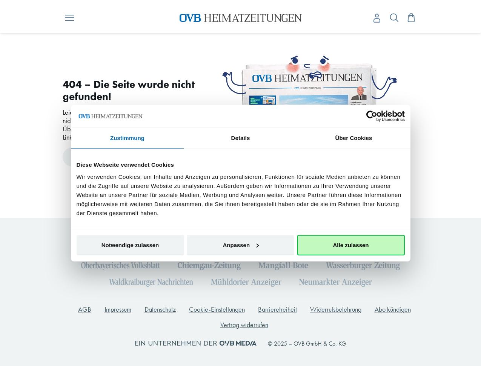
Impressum (117, 309)
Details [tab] (240, 138)
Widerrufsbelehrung (335, 309)
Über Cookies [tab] (353, 138)
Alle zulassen (351, 244)
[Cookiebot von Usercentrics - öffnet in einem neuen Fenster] (372, 116)
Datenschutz (160, 309)
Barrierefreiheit (277, 309)
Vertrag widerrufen (244, 325)
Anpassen (241, 244)
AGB (84, 309)
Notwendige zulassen (130, 244)
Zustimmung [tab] (127, 138)
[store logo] (240, 18)
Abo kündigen (393, 309)
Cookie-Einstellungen (217, 309)
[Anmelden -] (376, 18)
